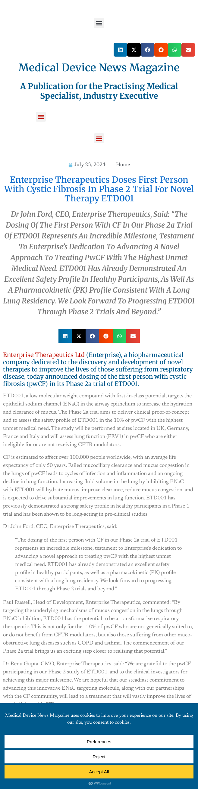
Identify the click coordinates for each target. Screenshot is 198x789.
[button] (99, 23)
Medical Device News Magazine (99, 67)
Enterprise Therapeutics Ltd (44, 355)
